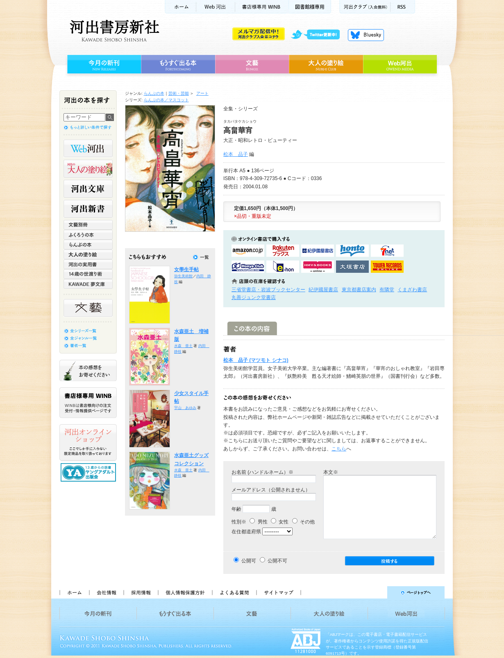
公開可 (248, 561)
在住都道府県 (246, 532)
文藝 (252, 64)
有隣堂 (386, 289)
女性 (279, 522)
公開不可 (277, 561)
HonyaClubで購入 (248, 266)
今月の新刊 (103, 64)
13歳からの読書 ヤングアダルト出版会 (89, 472)
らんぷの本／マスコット (166, 100)
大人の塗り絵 (326, 64)
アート (202, 93)
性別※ (239, 522)
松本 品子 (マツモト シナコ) (255, 360)
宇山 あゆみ (185, 408)
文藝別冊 (88, 225)
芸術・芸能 (178, 93)
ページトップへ (376, 592)
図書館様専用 (310, 7)
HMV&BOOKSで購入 (317, 266)
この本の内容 (252, 328)
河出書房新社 (113, 30)
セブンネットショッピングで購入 (387, 250)
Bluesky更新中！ (366, 34)
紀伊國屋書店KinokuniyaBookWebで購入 (317, 250)
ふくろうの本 (88, 235)
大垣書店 (352, 266)
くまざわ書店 (412, 289)
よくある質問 (234, 592)
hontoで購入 (352, 250)
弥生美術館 (183, 276)
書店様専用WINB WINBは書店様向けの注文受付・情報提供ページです (88, 402)
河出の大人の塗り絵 (88, 169)
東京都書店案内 (359, 289)
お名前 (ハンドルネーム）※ (262, 472)
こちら (338, 449)
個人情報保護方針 (185, 592)
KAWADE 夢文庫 (88, 284)
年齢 (236, 509)
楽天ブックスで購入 (282, 250)
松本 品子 (235, 154)
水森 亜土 (183, 346)
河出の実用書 (88, 264)
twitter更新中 (318, 34)
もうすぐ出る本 (178, 64)
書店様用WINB (262, 7)
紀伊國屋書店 (323, 289)
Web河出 (215, 7)
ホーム (180, 7)
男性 (258, 522)
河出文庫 (88, 189)
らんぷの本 (154, 93)
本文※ (330, 472)
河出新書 (88, 209)
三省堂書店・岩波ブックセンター (268, 289)
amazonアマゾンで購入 (248, 250)
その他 (303, 522)
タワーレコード (387, 266)
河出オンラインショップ (88, 442)
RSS (402, 7)
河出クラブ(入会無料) (364, 7)
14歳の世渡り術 (88, 274)
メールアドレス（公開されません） (271, 490)
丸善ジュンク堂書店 (254, 297)
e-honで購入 (282, 266)
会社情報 (106, 592)
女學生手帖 (186, 269)
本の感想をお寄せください (88, 370)
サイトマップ (278, 592)
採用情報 (140, 592)
